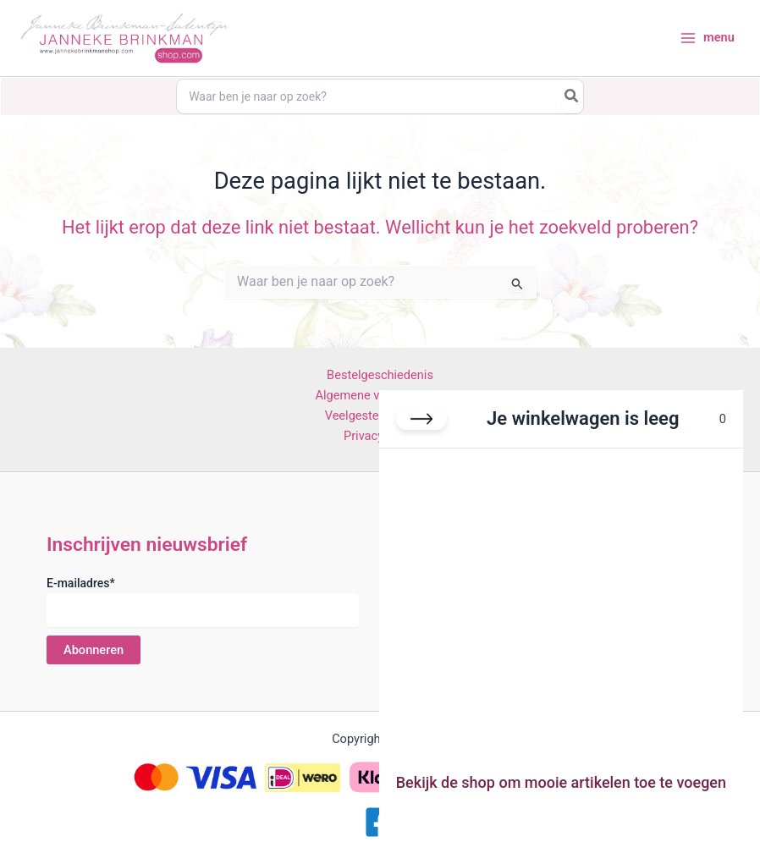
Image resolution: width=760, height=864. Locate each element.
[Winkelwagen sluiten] (421, 419)
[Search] (581, 97)
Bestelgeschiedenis (380, 374)
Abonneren (93, 649)
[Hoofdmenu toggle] (707, 39)
